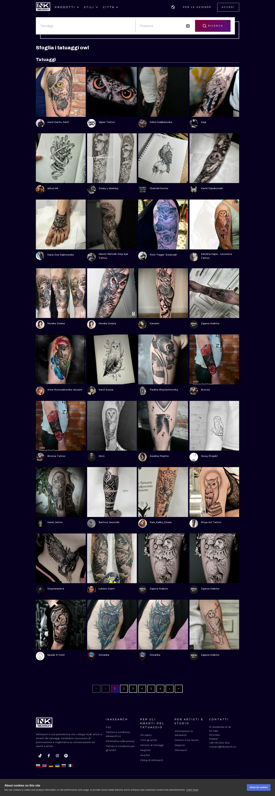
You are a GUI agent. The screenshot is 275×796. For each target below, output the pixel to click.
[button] (173, 7)
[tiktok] (40, 755)
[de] (51, 766)
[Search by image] (188, 26)
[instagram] (57, 755)
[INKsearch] (43, 7)
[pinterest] (66, 755)
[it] (70, 766)
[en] (44, 766)
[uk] (57, 766)
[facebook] (48, 755)
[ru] (64, 766)
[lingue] (173, 7)
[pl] (38, 766)
